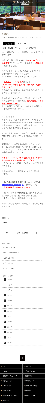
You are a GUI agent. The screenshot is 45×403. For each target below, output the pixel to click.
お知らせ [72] (9, 258)
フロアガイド (29, 381)
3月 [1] (10, 285)
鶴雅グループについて (10, 395)
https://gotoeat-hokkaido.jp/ (13, 185)
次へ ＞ (38, 233)
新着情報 (11, 38)
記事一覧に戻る (22, 233)
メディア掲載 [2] (10, 268)
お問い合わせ (7, 391)
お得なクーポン (8, 381)
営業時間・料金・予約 (10, 376)
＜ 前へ (6, 233)
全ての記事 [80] (9, 247)
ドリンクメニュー (31, 371)
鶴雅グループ (7, 223)
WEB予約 (6, 400)
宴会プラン (29, 376)
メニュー (6, 371)
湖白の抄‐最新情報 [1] (12, 253)
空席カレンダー (30, 395)
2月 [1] (10, 290)
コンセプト (29, 366)
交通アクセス (7, 386)
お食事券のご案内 (31, 386)
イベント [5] (8, 263)
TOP (3, 38)
